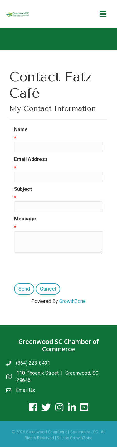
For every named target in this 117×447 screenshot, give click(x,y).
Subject (23, 189)
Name (21, 129)
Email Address (31, 159)
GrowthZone (72, 301)
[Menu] (103, 14)
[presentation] (61, 268)
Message (25, 219)
